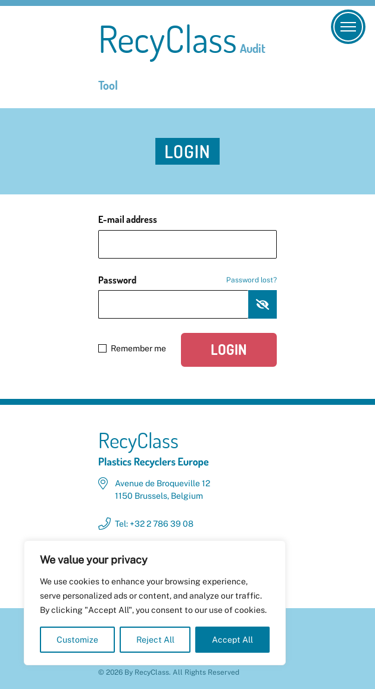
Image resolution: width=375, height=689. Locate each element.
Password (187, 280)
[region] (155, 602)
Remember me (132, 348)
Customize (77, 639)
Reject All (155, 639)
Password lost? (251, 280)
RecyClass (181, 56)
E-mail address (127, 219)
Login (229, 349)
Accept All (232, 639)
